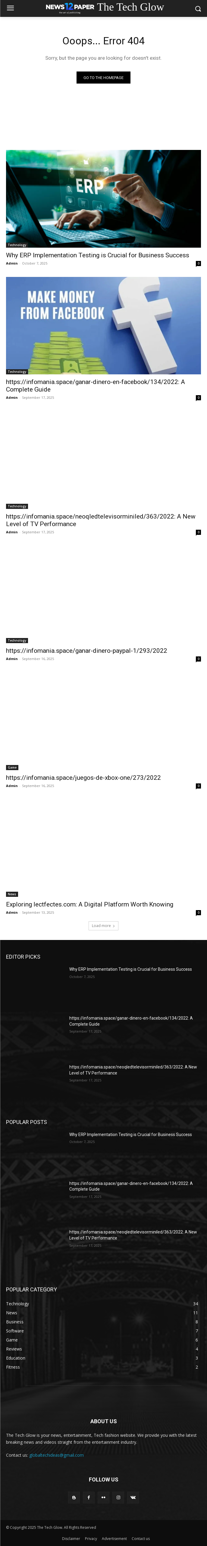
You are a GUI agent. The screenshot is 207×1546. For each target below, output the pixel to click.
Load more (103, 925)
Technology (17, 245)
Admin (12, 263)
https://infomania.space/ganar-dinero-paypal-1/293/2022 (86, 650)
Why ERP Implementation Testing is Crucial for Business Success (97, 255)
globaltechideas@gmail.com (56, 1455)
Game (12, 767)
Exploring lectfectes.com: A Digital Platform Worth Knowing (89, 904)
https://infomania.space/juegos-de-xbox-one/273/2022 (83, 777)
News (12, 894)
